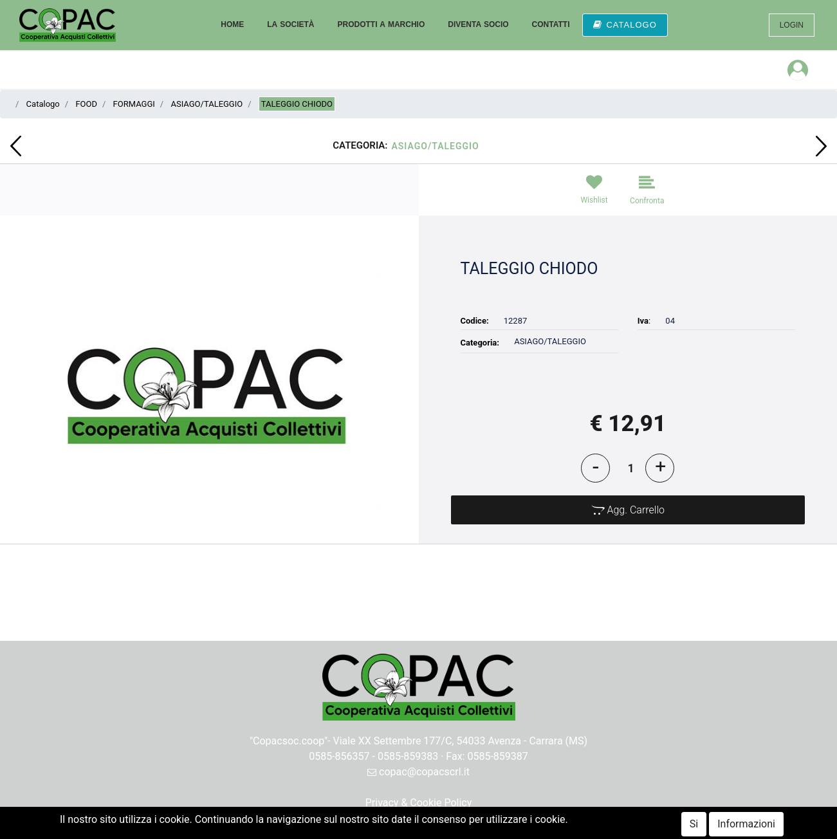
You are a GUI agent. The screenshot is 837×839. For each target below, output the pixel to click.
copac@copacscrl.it (418, 772)
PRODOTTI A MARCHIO (381, 24)
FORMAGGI (134, 104)
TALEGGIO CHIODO (297, 104)
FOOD (86, 104)
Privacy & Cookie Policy (418, 803)
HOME (232, 24)
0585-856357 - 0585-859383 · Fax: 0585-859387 (418, 756)
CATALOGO (624, 25)
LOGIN (792, 25)
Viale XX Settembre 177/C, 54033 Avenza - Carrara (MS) (460, 741)
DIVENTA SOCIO (478, 24)
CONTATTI (551, 24)
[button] (16, 146)
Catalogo (43, 104)
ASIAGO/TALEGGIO (206, 104)
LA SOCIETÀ (290, 24)
